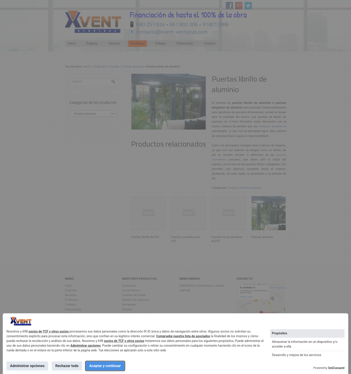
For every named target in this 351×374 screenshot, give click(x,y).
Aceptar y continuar (105, 366)
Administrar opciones (86, 345)
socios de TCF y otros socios (48, 331)
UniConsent (336, 368)
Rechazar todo (67, 366)
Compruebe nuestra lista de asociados (183, 336)
